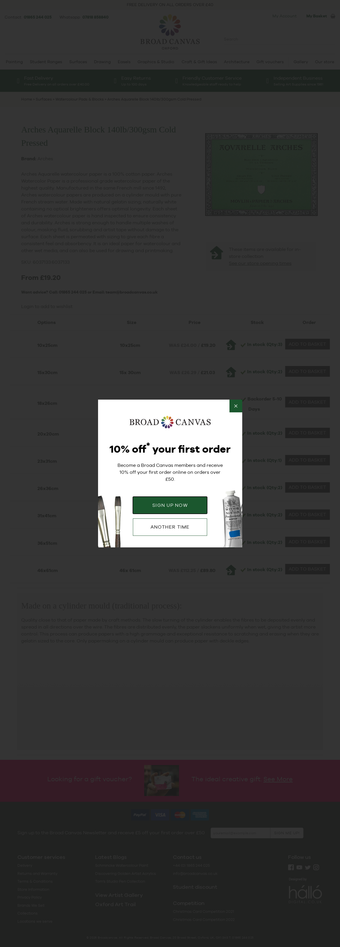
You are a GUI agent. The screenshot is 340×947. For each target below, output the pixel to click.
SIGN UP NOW (169, 505)
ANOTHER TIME (170, 527)
